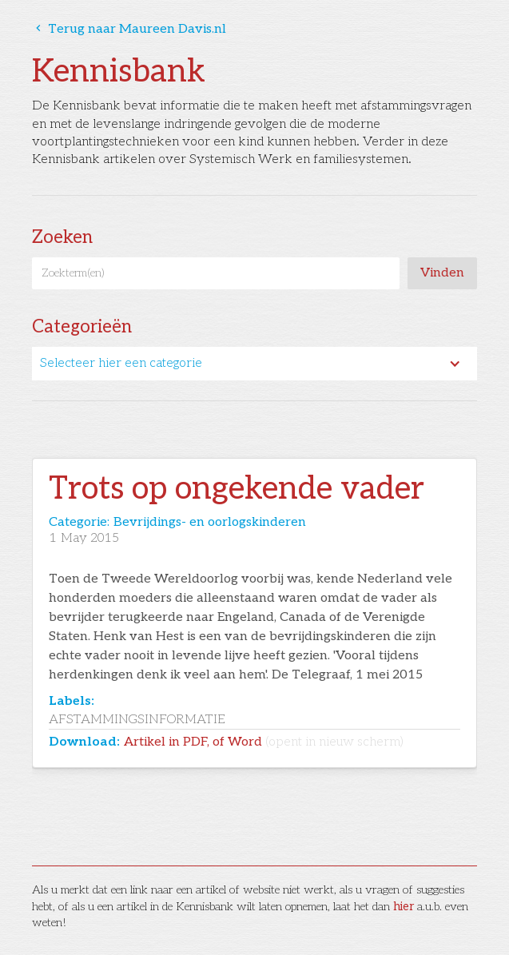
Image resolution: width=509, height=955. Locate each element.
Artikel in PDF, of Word (264, 742)
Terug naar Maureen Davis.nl (129, 29)
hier (403, 906)
